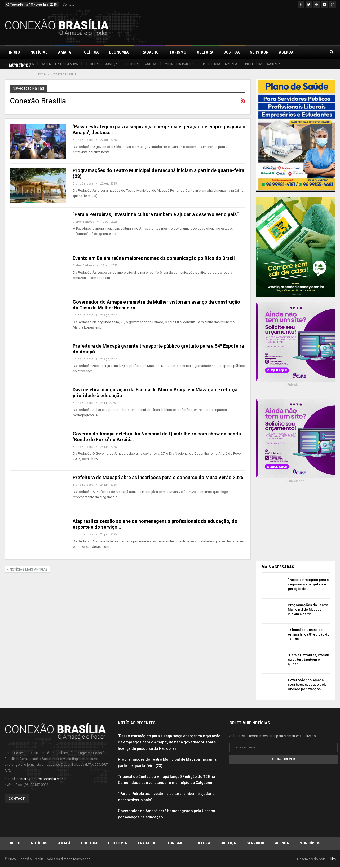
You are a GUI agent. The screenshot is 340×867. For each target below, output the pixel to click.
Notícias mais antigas (27, 569)
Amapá (64, 52)
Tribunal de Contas (141, 64)
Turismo (178, 52)
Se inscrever (283, 759)
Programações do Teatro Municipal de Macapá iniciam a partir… (308, 609)
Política (90, 52)
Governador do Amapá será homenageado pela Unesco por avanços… (307, 684)
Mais (308, 52)
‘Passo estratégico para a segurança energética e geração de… (308, 584)
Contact (16, 798)
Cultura (205, 52)
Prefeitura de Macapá (220, 64)
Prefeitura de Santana (262, 64)
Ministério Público (180, 64)
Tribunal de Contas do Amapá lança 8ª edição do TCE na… (308, 634)
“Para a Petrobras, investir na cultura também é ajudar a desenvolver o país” (156, 214)
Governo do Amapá (19, 64)
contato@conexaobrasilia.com (40, 779)
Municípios (309, 842)
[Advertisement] (239, 26)
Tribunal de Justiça (101, 64)
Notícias (39, 52)
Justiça (232, 52)
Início (14, 52)
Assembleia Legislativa (60, 64)
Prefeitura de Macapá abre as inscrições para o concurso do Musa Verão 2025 (158, 477)
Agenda (286, 52)
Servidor (259, 52)
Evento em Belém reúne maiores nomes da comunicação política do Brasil (154, 258)
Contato (69, 4)
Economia (119, 52)
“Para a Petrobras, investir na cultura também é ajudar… (308, 659)
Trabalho (149, 52)
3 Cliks (331, 859)
